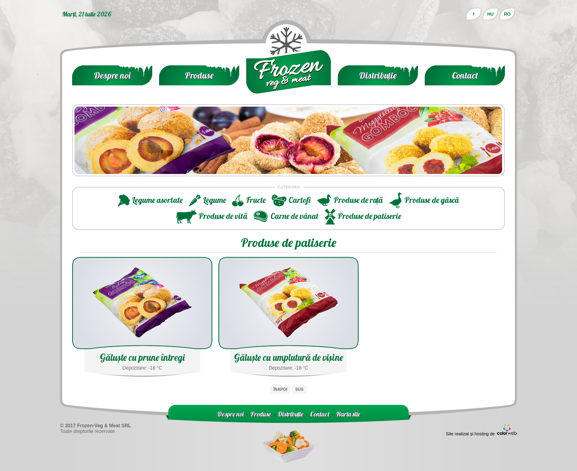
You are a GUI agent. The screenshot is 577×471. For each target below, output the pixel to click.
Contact (465, 75)
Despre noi (112, 75)
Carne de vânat (294, 216)
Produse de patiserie (369, 216)
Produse (199, 75)
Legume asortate (157, 200)
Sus (299, 389)
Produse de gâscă (431, 200)
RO (507, 14)
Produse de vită (223, 216)
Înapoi (280, 389)
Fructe (256, 200)
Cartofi (299, 200)
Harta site (348, 414)
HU (490, 14)
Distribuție (378, 75)
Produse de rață (358, 200)
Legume (214, 200)
